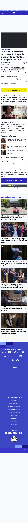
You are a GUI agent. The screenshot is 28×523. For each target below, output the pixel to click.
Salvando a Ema (17, 10)
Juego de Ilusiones (19, 67)
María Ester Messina (10, 70)
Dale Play (24, 375)
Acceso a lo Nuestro (14, 381)
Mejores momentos (5, 49)
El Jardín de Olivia (4, 10)
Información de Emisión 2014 (14, 406)
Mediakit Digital (14, 424)
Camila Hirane (5, 172)
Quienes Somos (14, 400)
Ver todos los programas (14, 392)
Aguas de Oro (15, 372)
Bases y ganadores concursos (14, 409)
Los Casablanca (8, 384)
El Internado (11, 10)
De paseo (7, 381)
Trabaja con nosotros (14, 415)
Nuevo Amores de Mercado (17, 384)
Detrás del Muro (18, 369)
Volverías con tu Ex (10, 369)
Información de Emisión (14, 403)
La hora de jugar (21, 378)
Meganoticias (18, 375)
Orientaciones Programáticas (14, 412)
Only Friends (6, 378)
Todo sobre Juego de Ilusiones (14, 180)
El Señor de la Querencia (18, 387)
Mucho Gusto (5, 375)
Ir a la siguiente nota (14, 90)
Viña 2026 (21, 381)
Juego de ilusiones (8, 387)
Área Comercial (14, 421)
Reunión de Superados (6, 372)
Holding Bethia (14, 418)
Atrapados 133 (13, 378)
